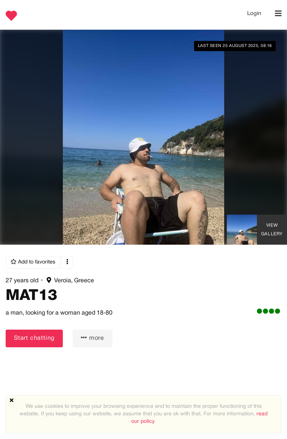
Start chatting (34, 338)
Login (254, 13)
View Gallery (272, 229)
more (92, 338)
